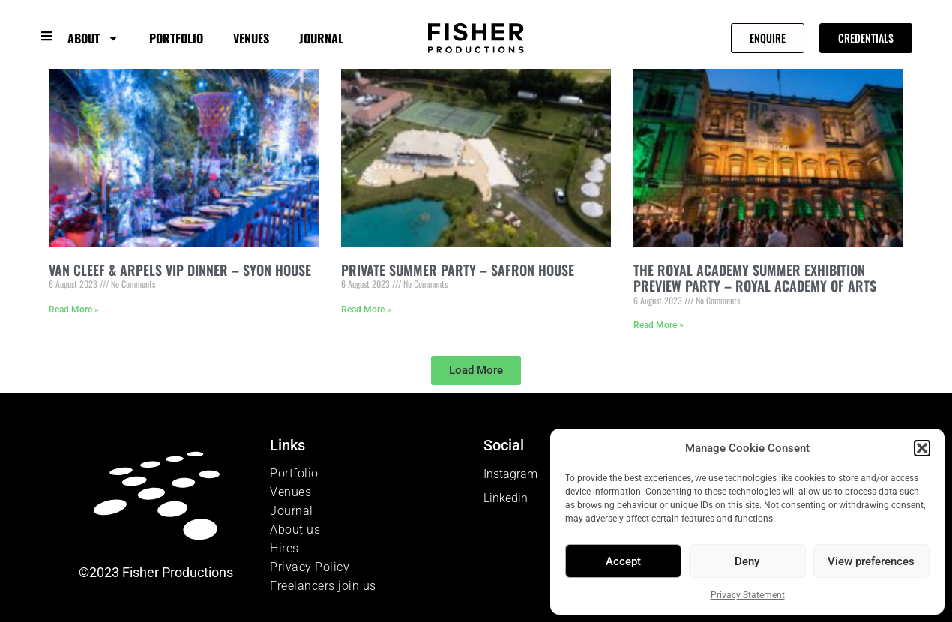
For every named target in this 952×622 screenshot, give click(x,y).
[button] (922, 448)
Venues (251, 38)
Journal (321, 38)
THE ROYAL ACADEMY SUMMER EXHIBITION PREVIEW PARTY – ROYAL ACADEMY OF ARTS (754, 278)
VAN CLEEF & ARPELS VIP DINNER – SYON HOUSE (180, 270)
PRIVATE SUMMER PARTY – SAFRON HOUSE (457, 270)
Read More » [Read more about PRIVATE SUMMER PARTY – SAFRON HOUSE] (366, 309)
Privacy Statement (748, 595)
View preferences (871, 561)
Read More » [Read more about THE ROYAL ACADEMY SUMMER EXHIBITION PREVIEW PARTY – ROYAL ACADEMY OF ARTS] (658, 325)
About (93, 38)
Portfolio (176, 38)
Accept (623, 561)
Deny (747, 561)
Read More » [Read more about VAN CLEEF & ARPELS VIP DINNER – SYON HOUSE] (74, 309)
